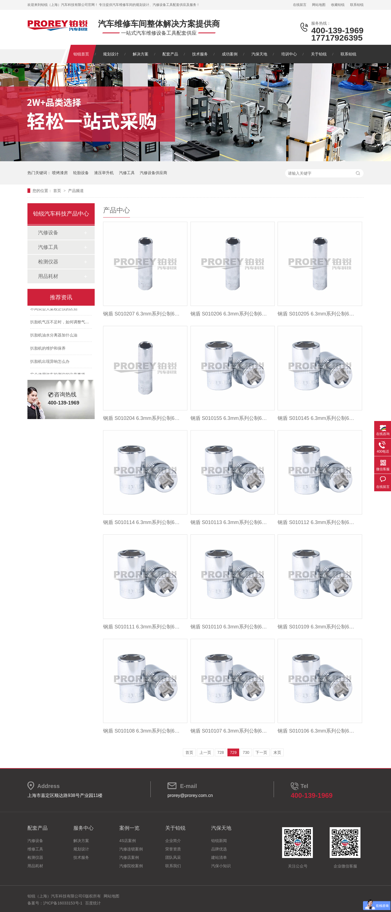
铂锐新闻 (219, 840)
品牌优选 (219, 849)
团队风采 (173, 857)
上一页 (205, 752)
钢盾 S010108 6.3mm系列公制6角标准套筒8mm (142, 731)
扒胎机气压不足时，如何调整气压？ (61, 323)
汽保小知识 (221, 866)
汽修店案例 (129, 857)
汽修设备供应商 (153, 172)
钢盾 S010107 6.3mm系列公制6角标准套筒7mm (229, 731)
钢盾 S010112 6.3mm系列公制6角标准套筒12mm (317, 522)
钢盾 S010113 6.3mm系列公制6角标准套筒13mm (229, 522)
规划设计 (111, 54)
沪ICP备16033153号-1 (62, 903)
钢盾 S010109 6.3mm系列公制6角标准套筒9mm (317, 627)
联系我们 (173, 866)
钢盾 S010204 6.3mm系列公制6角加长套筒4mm (142, 418)
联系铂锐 (357, 5)
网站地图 (318, 5)
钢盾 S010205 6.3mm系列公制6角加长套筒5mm (317, 314)
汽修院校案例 (131, 866)
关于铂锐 (319, 54)
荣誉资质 (173, 849)
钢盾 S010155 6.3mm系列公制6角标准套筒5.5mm (229, 418)
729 (233, 752)
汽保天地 (259, 54)
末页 (277, 752)
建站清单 (219, 857)
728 (220, 752)
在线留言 (299, 5)
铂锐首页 (81, 54)
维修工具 (35, 849)
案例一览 (129, 828)
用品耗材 (48, 276)
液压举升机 (104, 172)
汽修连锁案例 (131, 849)
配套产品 (170, 54)
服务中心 (83, 828)
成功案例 (230, 54)
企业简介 (173, 840)
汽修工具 (127, 172)
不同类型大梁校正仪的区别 (53, 309)
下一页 (261, 752)
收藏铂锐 (338, 5)
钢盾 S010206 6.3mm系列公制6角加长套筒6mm (229, 314)
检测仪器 (48, 262)
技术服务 (200, 54)
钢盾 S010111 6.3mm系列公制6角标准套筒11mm (142, 627)
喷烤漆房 (60, 172)
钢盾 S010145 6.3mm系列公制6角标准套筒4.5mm (317, 418)
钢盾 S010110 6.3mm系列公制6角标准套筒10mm (229, 627)
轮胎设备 (81, 172)
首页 (57, 190)
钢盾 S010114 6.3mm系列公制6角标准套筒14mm (142, 522)
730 (246, 752)
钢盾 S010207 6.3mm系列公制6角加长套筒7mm (142, 314)
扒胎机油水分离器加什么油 (53, 336)
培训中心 (289, 54)
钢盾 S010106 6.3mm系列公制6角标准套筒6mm (317, 731)
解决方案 (140, 54)
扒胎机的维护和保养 (48, 349)
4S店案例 (127, 840)
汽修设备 (48, 232)
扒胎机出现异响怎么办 (49, 362)
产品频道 (76, 190)
